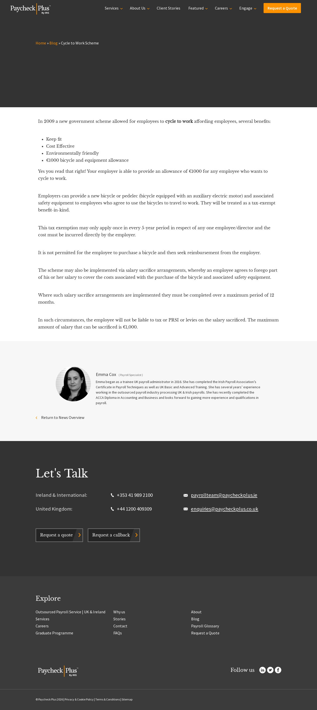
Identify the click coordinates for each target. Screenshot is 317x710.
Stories (119, 618)
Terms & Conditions (107, 699)
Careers (221, 8)
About (196, 611)
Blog (53, 42)
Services (112, 8)
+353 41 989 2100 (132, 495)
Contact (120, 625)
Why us (119, 611)
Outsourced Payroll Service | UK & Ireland (70, 611)
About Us (137, 8)
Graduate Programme (54, 632)
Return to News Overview (62, 417)
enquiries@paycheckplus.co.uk (224, 509)
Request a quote (56, 534)
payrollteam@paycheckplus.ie (224, 495)
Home (41, 42)
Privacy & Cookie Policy (79, 699)
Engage (245, 8)
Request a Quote (282, 8)
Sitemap (127, 699)
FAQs (117, 632)
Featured (196, 8)
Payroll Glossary (205, 625)
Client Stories (168, 8)
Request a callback (111, 534)
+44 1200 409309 (131, 509)
